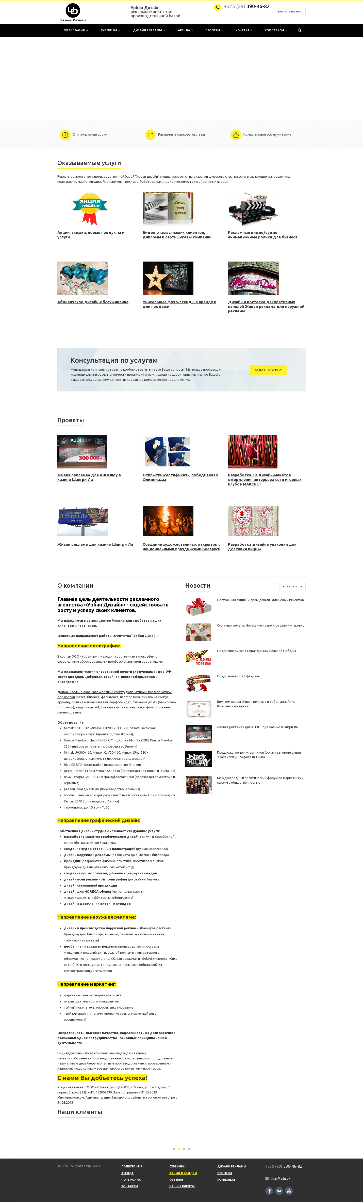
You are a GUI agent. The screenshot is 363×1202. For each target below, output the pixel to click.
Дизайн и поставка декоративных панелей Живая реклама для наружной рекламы (266, 306)
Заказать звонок (290, 11)
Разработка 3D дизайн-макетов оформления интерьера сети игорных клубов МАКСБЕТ (264, 479)
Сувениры (110, 30)
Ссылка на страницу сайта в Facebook (269, 1191)
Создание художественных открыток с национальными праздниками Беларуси (181, 546)
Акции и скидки (183, 1173)
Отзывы (176, 1179)
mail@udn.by (280, 1178)
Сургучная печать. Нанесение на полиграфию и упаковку (260, 625)
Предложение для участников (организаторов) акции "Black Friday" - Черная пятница (259, 755)
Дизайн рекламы (149, 30)
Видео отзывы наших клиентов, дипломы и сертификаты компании (177, 234)
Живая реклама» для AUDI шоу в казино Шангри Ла (89, 477)
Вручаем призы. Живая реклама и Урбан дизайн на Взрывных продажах (256, 704)
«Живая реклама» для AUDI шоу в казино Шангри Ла (257, 727)
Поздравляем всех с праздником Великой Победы (256, 650)
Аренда (185, 30)
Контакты (244, 30)
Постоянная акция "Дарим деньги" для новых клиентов (260, 600)
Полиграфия (76, 30)
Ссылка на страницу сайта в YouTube (289, 1191)
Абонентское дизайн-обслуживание (92, 302)
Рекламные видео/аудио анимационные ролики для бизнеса (263, 234)
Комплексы (276, 30)
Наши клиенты (182, 1186)
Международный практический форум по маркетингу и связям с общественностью (260, 780)
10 (203, 115)
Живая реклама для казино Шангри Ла (95, 544)
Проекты (214, 30)
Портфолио (131, 1179)
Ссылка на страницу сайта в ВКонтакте (279, 1191)
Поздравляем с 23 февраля (238, 676)
